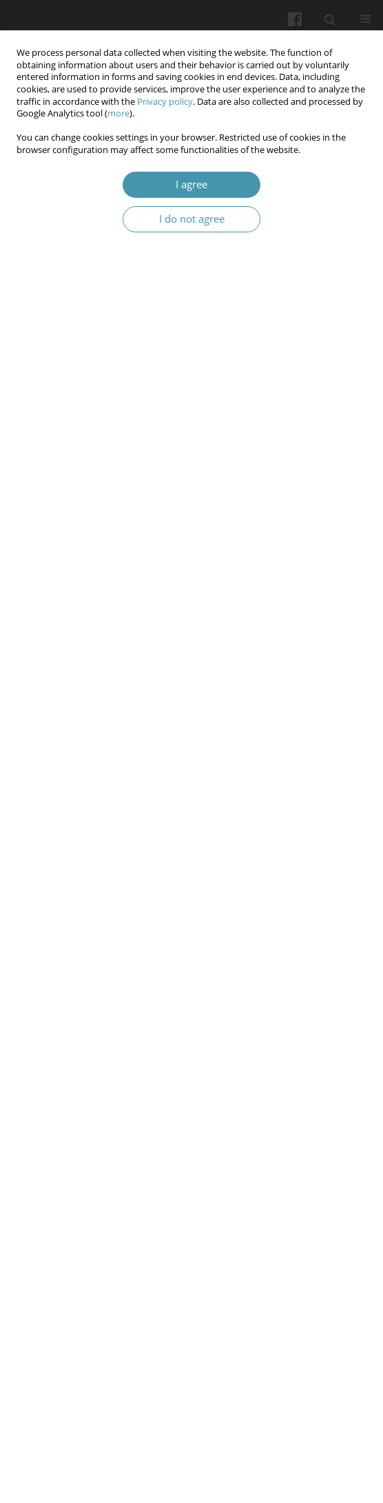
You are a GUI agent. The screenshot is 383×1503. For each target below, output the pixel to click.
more (118, 113)
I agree (191, 184)
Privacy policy (165, 102)
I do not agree (192, 219)
